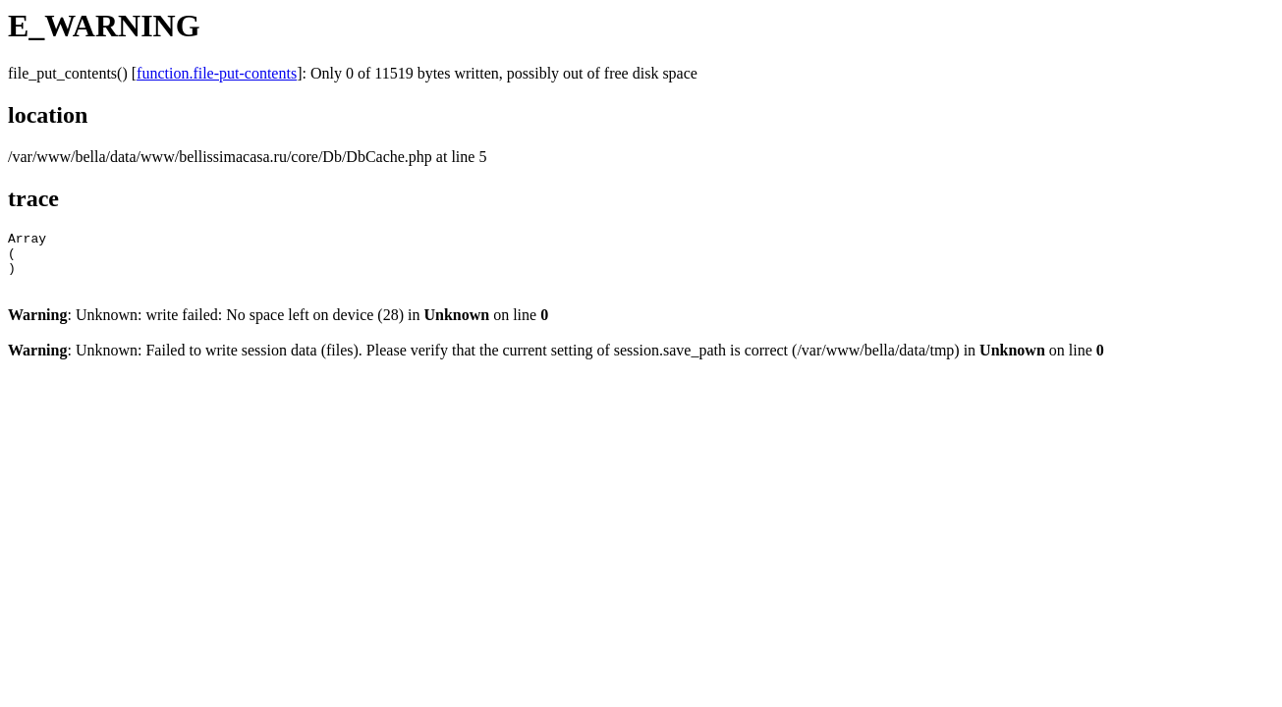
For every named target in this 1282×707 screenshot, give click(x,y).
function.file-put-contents (217, 73)
